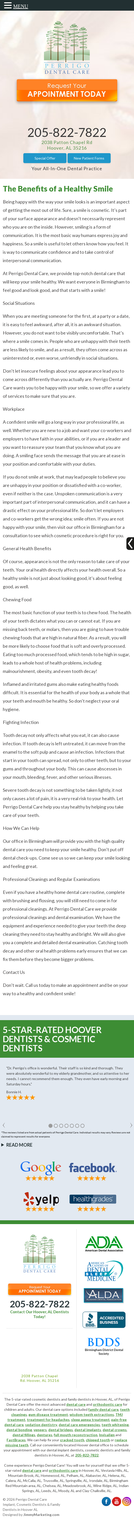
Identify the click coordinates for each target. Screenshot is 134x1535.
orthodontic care (107, 1404)
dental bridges (60, 1430)
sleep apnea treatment (90, 1419)
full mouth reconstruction (75, 1435)
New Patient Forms (89, 158)
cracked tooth (72, 1440)
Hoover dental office (93, 1445)
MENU (20, 6)
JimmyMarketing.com (41, 1514)
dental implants (87, 1430)
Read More (19, 1145)
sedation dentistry (41, 1424)
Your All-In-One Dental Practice (66, 168)
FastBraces (16, 1440)
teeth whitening (115, 1424)
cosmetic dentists (99, 1450)
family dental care (103, 1409)
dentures (44, 1435)
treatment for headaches (48, 1419)
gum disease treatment (48, 1414)
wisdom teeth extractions (92, 1414)
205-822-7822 (67, 132)
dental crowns (115, 1430)
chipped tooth (98, 1440)
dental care (76, 1404)
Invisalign (107, 1435)
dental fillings (23, 1435)
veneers (40, 1430)
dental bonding (19, 1430)
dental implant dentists (65, 1450)
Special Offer (45, 158)
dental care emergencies (79, 1424)
